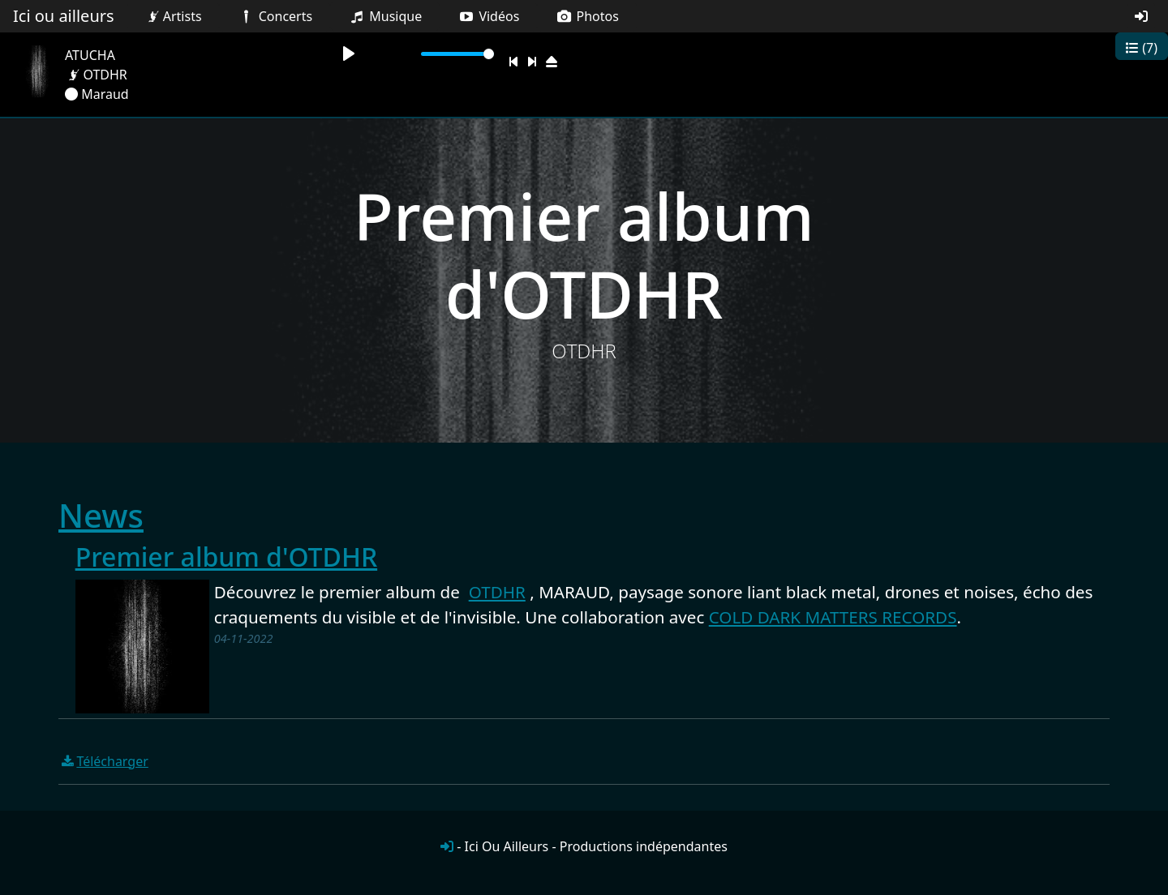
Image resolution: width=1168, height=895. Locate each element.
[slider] (457, 54)
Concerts (274, 16)
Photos (587, 16)
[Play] (349, 53)
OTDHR (497, 591)
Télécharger (103, 761)
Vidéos (488, 16)
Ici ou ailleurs (63, 16)
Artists (172, 16)
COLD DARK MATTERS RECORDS (833, 617)
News (101, 515)
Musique (385, 16)
